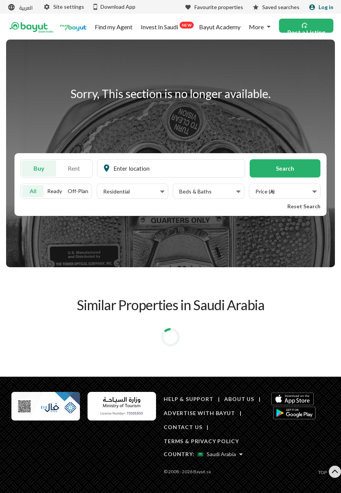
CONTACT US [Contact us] (183, 427)
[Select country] (220, 454)
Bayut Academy (220, 27)
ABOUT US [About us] (239, 399)
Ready (54, 191)
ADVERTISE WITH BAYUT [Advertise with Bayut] (199, 413)
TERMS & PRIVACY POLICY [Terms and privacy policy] (201, 441)
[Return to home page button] (31, 27)
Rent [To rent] (74, 168)
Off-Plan (78, 191)
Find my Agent (113, 27)
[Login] (321, 7)
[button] (134, 191)
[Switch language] (21, 7)
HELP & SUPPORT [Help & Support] (189, 399)
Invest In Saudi (166, 26)
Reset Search (303, 206)
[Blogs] (73, 27)
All (33, 191)
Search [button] (285, 168)
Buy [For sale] (39, 168)
